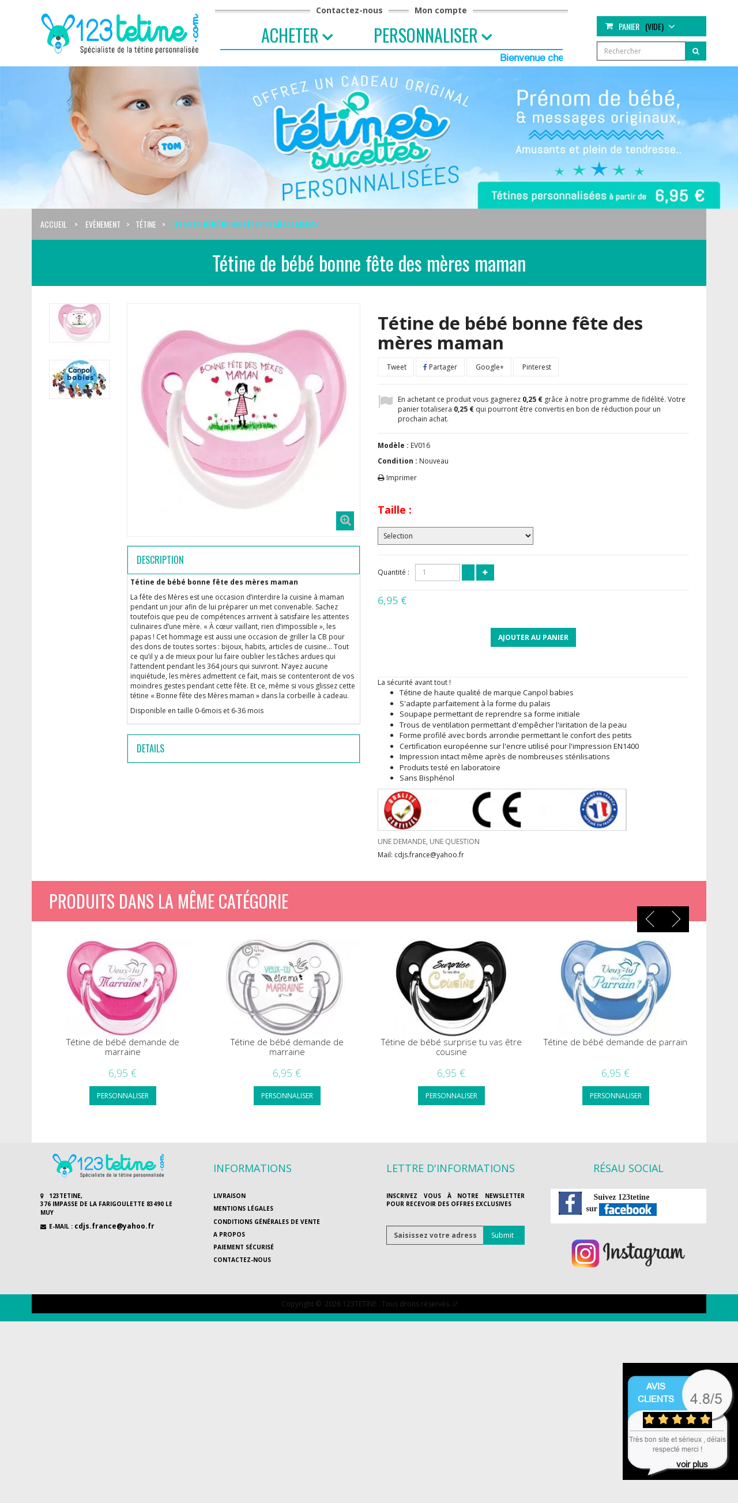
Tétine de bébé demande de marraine (122, 1046)
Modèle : (393, 445)
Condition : (397, 461)
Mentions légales (243, 1208)
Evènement (103, 224)
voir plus (692, 1464)
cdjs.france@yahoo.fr (114, 1226)
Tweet (395, 367)
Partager (440, 367)
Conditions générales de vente (266, 1222)
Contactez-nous (349, 10)
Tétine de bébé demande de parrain (615, 1042)
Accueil (53, 224)
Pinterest (536, 367)
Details (150, 748)
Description (160, 560)
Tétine (145, 224)
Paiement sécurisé (243, 1247)
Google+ (489, 367)
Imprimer (401, 478)
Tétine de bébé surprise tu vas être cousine (451, 1046)
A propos (229, 1234)
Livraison (229, 1196)
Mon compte (441, 10)
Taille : (395, 510)
